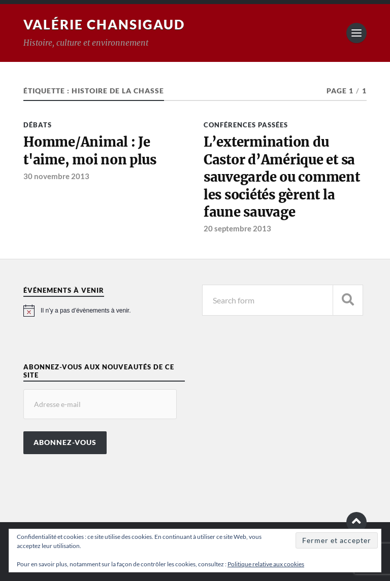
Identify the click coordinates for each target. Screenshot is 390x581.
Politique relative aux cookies (266, 564)
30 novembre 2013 (56, 176)
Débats (37, 125)
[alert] (104, 310)
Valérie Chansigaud (104, 24)
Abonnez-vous (65, 442)
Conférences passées (246, 125)
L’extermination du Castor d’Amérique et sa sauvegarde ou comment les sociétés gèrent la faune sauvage (282, 177)
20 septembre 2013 (237, 228)
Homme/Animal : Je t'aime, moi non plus (89, 150)
